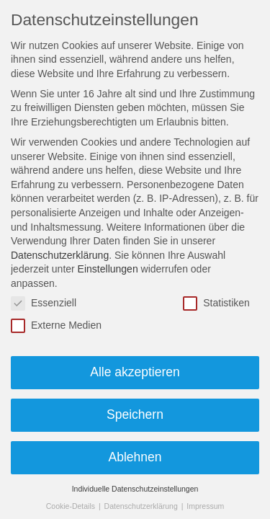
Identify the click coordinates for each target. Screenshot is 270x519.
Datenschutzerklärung (60, 255)
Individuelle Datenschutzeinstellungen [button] (135, 488)
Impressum (205, 506)
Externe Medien (56, 325)
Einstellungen (108, 269)
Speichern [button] (135, 414)
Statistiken (216, 303)
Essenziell (43, 303)
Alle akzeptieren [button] (135, 372)
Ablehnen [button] (135, 457)
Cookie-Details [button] (71, 506)
